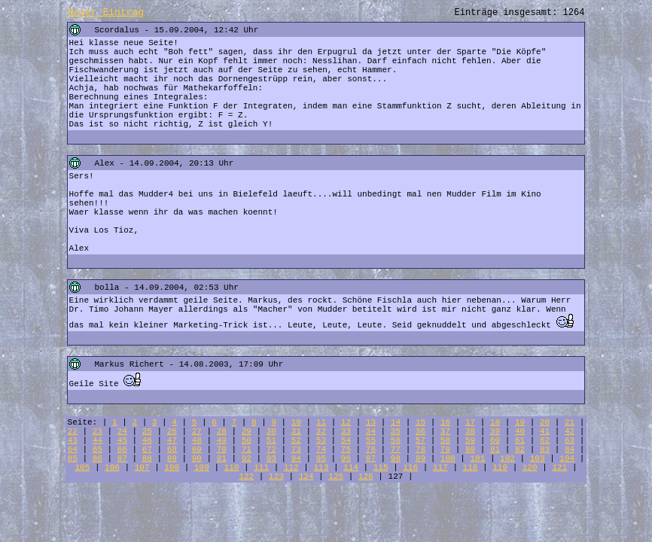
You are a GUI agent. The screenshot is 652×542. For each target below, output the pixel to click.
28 (222, 431)
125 (335, 476)
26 (172, 431)
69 (197, 449)
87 (122, 458)
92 (246, 458)
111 (261, 467)
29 (246, 431)
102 (507, 458)
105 (82, 467)
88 (147, 458)
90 (197, 458)
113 (320, 467)
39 (495, 431)
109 (201, 467)
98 (396, 458)
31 (296, 431)
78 (420, 449)
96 (346, 458)
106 (112, 467)
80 (470, 449)
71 (246, 449)
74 (321, 449)
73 (296, 449)
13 (371, 422)
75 (346, 449)
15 (420, 422)
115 (380, 467)
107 (142, 467)
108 (171, 467)
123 (276, 476)
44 (97, 440)
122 (246, 476)
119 (499, 467)
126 (365, 476)
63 (569, 440)
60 (495, 440)
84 (569, 449)
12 (346, 422)
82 (520, 449)
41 (545, 431)
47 (172, 440)
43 (73, 440)
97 (371, 458)
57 (420, 440)
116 (410, 467)
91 (222, 458)
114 (350, 467)
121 (559, 467)
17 (470, 422)
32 (321, 431)
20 (545, 422)
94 (296, 458)
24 (122, 431)
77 (396, 449)
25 (147, 431)
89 (172, 458)
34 (371, 431)
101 (477, 458)
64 (73, 449)
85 (73, 458)
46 (147, 440)
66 (122, 449)
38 (470, 431)
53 (321, 440)
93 (271, 458)
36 (420, 431)
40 (520, 431)
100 (447, 458)
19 (520, 422)
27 (197, 431)
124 (306, 476)
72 (271, 449)
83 (545, 449)
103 (537, 458)
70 (222, 449)
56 (396, 440)
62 (545, 440)
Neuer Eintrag (106, 12)
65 (97, 449)
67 (147, 449)
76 (371, 449)
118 (470, 467)
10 (296, 422)
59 (470, 440)
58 (445, 440)
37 (445, 431)
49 (222, 440)
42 (569, 431)
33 (346, 431)
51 (271, 440)
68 (172, 449)
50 (246, 440)
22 (73, 431)
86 (97, 458)
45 (122, 440)
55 (371, 440)
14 (396, 422)
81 (495, 449)
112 (291, 467)
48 (197, 440)
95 (321, 458)
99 (420, 458)
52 (296, 440)
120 (530, 467)
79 (445, 449)
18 (495, 422)
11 (321, 422)
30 (271, 431)
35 (396, 431)
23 (97, 431)
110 (231, 467)
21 (569, 422)
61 (520, 440)
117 (440, 467)
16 (445, 422)
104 (566, 458)
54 (346, 440)
